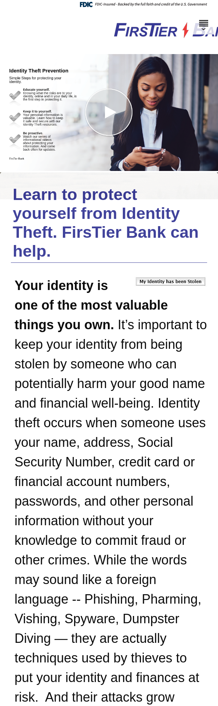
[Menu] (203, 19)
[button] (109, 112)
